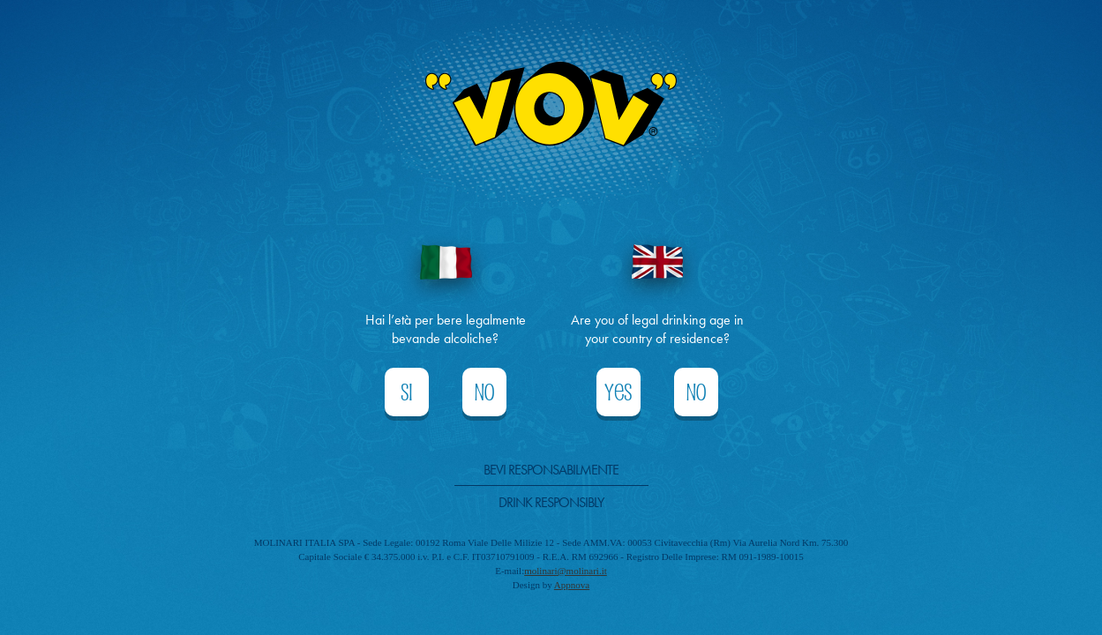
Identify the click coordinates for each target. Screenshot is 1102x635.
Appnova (571, 584)
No (484, 392)
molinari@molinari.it (565, 570)
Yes (618, 392)
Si (407, 392)
